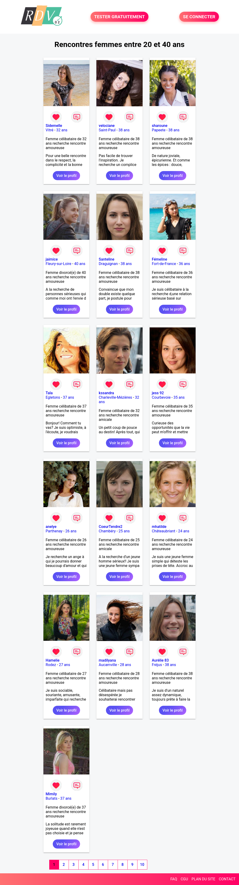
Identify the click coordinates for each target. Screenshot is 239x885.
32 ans (61, 130)
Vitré (49, 130)
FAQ (173, 879)
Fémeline (159, 259)
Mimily (51, 794)
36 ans (184, 264)
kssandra (106, 393)
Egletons (53, 397)
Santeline (106, 259)
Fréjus (157, 665)
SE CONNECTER (199, 16)
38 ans (124, 130)
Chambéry (107, 531)
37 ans (68, 397)
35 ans (179, 397)
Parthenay (54, 531)
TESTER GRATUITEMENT (119, 16)
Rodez (51, 665)
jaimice (52, 259)
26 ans (71, 531)
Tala (49, 393)
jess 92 (158, 393)
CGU (184, 879)
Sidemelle (54, 125)
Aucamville (108, 665)
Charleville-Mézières (115, 397)
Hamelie (53, 660)
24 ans (183, 531)
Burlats (51, 798)
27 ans (64, 665)
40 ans (79, 264)
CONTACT (227, 879)
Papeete (158, 130)
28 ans (125, 665)
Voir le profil (66, 175)
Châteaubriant (163, 531)
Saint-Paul (107, 130)
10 (142, 864)
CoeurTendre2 (110, 526)
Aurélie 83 (160, 660)
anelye (51, 526)
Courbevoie (161, 397)
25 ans (124, 531)
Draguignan (108, 264)
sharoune (160, 125)
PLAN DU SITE (203, 879)
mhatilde (159, 526)
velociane (107, 125)
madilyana (107, 660)
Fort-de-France (164, 264)
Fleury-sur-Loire (58, 264)
